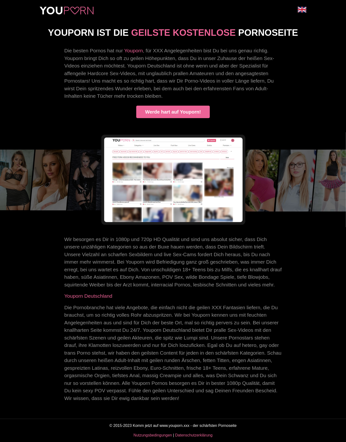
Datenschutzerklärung (194, 435)
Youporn (133, 50)
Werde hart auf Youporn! (173, 112)
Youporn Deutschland (88, 296)
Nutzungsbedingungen (153, 435)
